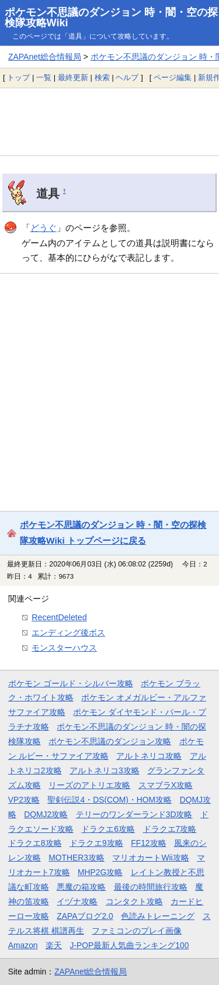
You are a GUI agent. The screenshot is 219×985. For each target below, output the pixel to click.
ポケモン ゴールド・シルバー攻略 (70, 683)
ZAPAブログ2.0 (85, 916)
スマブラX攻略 (165, 785)
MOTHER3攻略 (76, 857)
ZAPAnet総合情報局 (44, 56)
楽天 (54, 945)
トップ (18, 77)
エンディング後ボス (68, 632)
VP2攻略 (24, 799)
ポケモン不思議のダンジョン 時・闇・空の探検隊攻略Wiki (111, 17)
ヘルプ (127, 77)
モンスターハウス (64, 647)
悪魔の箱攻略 (81, 886)
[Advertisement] (109, 121)
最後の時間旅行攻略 (150, 886)
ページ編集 (173, 77)
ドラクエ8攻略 (35, 843)
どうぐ (43, 228)
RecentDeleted (59, 617)
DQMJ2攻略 (46, 814)
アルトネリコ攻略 (149, 756)
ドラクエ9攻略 (96, 843)
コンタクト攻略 (134, 901)
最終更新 (73, 77)
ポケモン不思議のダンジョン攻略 (109, 741)
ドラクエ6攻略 (108, 829)
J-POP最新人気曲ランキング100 (129, 945)
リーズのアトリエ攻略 (89, 785)
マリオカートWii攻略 (150, 857)
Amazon (23, 945)
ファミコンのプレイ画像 (137, 930)
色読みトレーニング (157, 916)
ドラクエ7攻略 (170, 829)
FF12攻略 (148, 843)
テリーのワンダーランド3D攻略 (134, 814)
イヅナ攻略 (77, 901)
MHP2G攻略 (100, 872)
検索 (102, 77)
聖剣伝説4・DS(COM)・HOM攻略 (109, 799)
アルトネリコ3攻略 (104, 770)
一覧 (43, 77)
